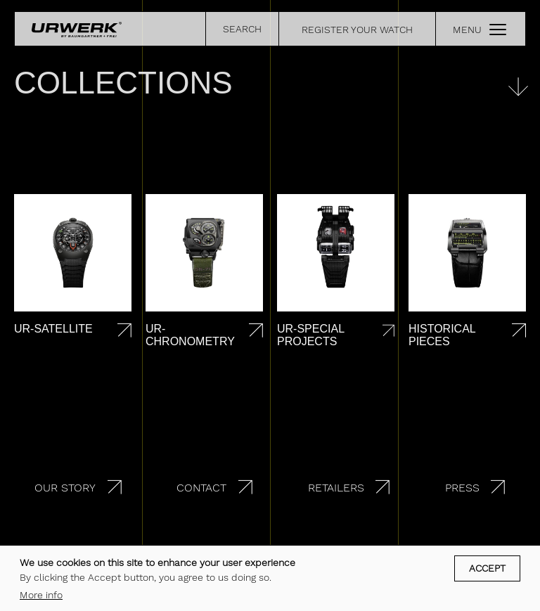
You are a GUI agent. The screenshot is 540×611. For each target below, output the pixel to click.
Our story (65, 487)
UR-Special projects (310, 335)
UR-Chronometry (190, 335)
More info (41, 597)
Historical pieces (442, 335)
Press (462, 487)
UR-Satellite (53, 329)
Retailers (336, 487)
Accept (487, 571)
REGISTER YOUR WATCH (357, 29)
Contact (201, 487)
